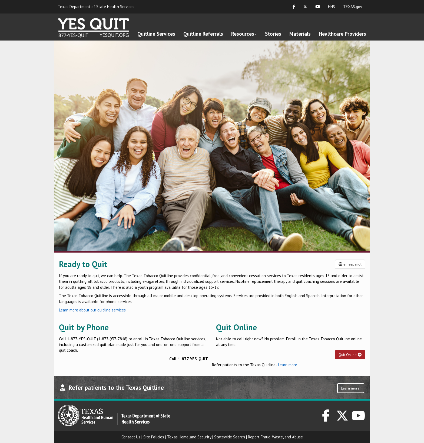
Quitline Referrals (203, 34)
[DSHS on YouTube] (358, 418)
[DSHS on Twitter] (342, 418)
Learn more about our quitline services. (93, 310)
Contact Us (130, 436)
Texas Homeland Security (189, 436)
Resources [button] (244, 34)
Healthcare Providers (342, 34)
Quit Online (350, 354)
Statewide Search (229, 436)
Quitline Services (156, 34)
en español (350, 264)
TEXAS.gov (352, 6)
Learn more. (288, 364)
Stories (273, 34)
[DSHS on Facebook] (325, 418)
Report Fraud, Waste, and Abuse (275, 436)
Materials (300, 34)
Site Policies (153, 436)
